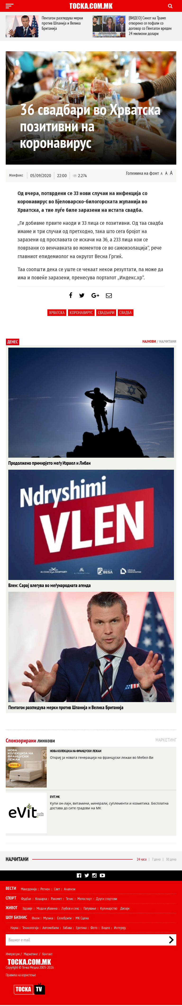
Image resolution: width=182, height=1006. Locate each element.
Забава (67, 928)
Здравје (27, 909)
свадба (125, 315)
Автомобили (50, 928)
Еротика (81, 928)
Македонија (28, 889)
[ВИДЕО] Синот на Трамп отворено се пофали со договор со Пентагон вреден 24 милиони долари (151, 25)
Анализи (69, 889)
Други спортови (106, 899)
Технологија (30, 928)
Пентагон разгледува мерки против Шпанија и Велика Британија (63, 23)
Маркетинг (31, 954)
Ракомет (56, 899)
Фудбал (26, 899)
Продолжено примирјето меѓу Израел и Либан (44, 465)
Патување (89, 909)
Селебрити (64, 918)
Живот (12, 908)
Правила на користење (21, 975)
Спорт (11, 899)
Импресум (12, 954)
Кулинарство (108, 909)
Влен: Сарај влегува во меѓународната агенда (44, 587)
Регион (45, 889)
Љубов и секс (70, 909)
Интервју (120, 928)
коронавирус (81, 315)
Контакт (47, 954)
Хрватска (57, 315)
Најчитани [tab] (167, 343)
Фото (94, 928)
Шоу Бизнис (16, 918)
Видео (105, 928)
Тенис (69, 899)
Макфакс (16, 175)
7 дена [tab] (156, 860)
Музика (48, 918)
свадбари (106, 315)
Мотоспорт (84, 899)
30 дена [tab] (171, 860)
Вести (11, 889)
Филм (35, 918)
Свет (57, 889)
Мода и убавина (46, 909)
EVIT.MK (55, 798)
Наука (14, 928)
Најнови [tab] (149, 343)
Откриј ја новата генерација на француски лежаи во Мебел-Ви (101, 758)
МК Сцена (82, 918)
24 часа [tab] (141, 860)
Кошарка (41, 899)
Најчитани (17, 860)
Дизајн (124, 909)
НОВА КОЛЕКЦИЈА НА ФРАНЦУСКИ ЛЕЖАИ (75, 752)
